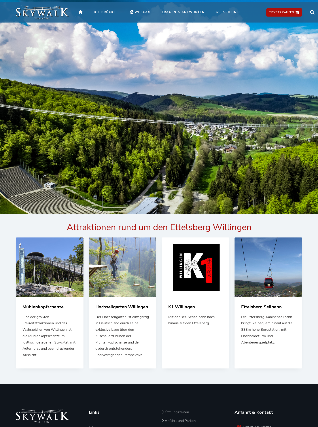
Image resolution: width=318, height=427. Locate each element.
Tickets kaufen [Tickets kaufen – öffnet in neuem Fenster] (284, 12)
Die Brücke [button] (105, 12)
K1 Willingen (181, 307)
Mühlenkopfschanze (43, 307)
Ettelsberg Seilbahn (261, 307)
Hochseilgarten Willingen (121, 307)
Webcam (143, 14)
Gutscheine (227, 12)
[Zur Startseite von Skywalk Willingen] (42, 416)
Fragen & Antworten (183, 12)
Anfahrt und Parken (179, 420)
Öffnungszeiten (175, 412)
